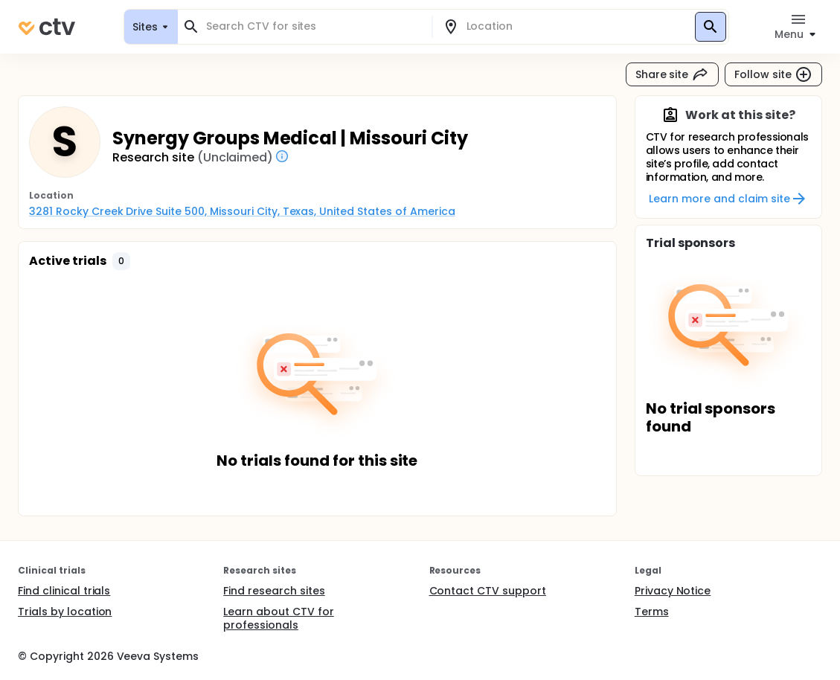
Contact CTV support (487, 590)
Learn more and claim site (728, 199)
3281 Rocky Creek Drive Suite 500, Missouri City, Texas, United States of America (242, 211)
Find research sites (273, 590)
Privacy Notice (673, 590)
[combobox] (313, 26)
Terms (652, 611)
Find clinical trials (64, 590)
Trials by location (65, 611)
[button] (121, 261)
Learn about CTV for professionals (278, 618)
